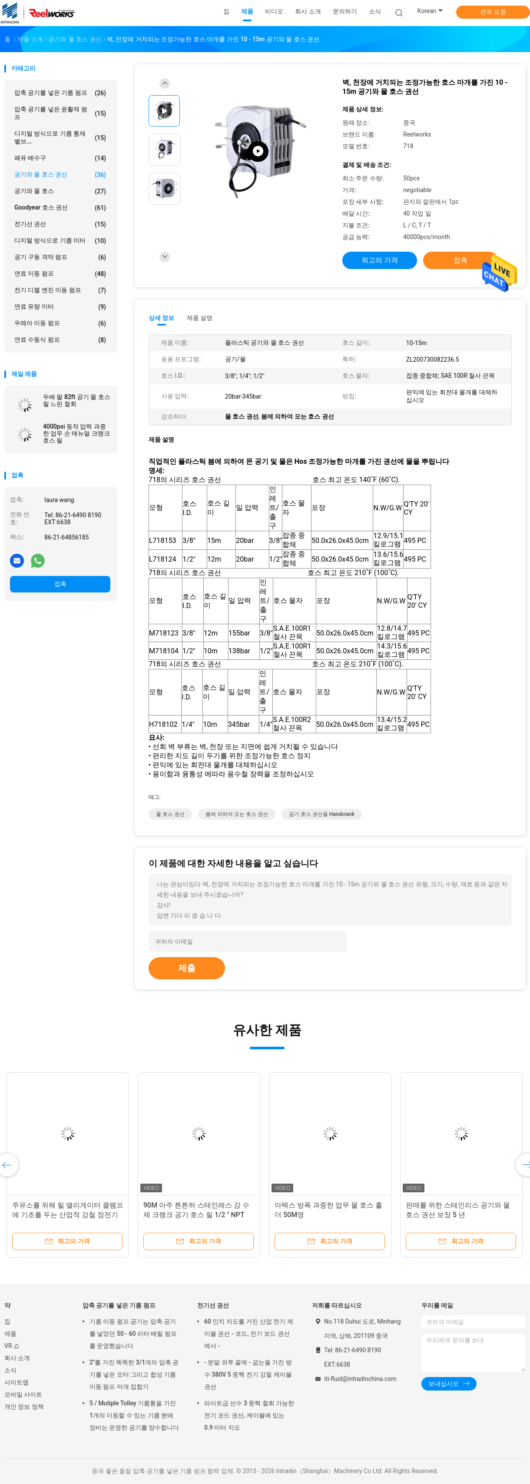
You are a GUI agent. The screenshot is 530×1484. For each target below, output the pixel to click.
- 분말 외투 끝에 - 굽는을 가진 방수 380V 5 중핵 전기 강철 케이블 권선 (248, 1374)
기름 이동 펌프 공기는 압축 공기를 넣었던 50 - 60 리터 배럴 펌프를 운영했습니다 (133, 1333)
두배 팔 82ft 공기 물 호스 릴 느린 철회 (76, 400)
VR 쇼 (12, 1345)
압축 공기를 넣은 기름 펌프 (60, 93)
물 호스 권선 (170, 814)
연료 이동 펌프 (60, 274)
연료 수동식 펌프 (60, 340)
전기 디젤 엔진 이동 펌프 (60, 290)
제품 (10, 1333)
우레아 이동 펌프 (60, 323)
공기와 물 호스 (60, 191)
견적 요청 (493, 11)
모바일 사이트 (23, 1394)
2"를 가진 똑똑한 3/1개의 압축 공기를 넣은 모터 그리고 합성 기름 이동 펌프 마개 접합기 (134, 1374)
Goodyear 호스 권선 (60, 207)
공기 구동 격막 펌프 (60, 257)
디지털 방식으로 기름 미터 (60, 240)
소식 (10, 1370)
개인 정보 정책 (24, 1406)
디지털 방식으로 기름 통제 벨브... (60, 137)
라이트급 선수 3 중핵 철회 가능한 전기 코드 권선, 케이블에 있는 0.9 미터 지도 (249, 1415)
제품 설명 (199, 317)
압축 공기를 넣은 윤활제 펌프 (60, 113)
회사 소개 (17, 1357)
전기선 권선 (60, 224)
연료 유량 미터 (60, 307)
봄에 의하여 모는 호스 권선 (236, 814)
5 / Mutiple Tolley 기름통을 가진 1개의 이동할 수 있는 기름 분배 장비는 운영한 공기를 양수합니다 (134, 1415)
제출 (186, 968)
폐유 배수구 (60, 158)
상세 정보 (162, 317)
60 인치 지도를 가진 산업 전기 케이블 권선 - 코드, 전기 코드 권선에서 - (248, 1333)
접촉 (60, 583)
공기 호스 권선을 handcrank (321, 814)
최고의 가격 (379, 260)
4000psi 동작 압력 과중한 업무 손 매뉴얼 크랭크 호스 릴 (76, 433)
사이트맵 (16, 1382)
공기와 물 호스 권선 (60, 174)
